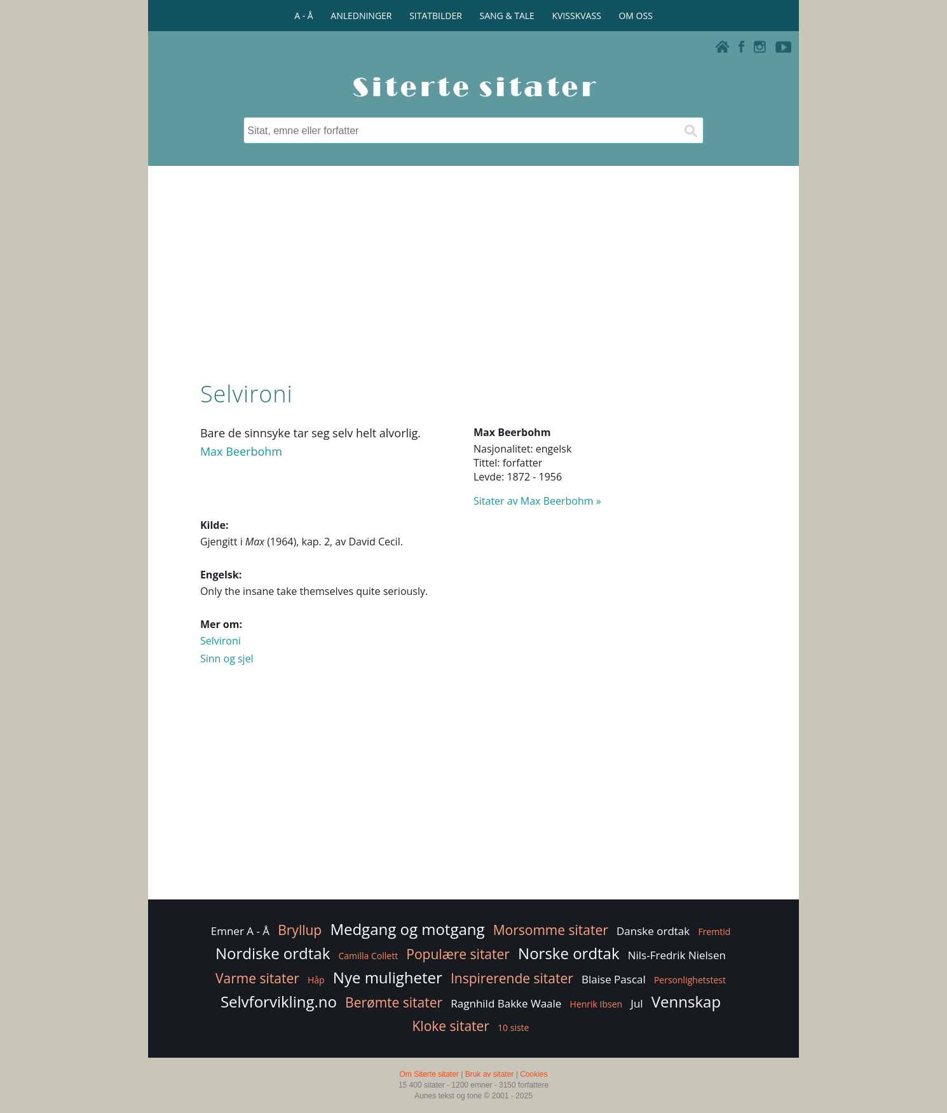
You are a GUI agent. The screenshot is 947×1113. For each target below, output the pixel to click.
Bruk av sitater (489, 1074)
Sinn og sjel (227, 659)
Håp (316, 980)
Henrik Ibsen (596, 1004)
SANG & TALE (507, 16)
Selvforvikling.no (279, 1001)
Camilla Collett (368, 956)
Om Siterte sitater (428, 1074)
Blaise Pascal (614, 979)
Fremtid (714, 931)
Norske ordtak (569, 953)
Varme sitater (257, 978)
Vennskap (686, 1001)
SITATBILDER (435, 16)
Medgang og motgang (407, 928)
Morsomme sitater (550, 930)
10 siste (513, 1027)
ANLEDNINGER (361, 16)
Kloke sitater (450, 1026)
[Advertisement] (473, 270)
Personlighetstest (690, 980)
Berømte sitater (393, 1002)
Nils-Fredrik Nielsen (677, 955)
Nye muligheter (387, 977)
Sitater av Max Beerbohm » (537, 501)
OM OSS (635, 16)
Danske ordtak (653, 931)
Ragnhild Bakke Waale (506, 1003)
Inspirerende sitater (512, 978)
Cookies (533, 1074)
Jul (636, 1003)
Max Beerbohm (241, 451)
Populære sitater (458, 954)
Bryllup (300, 930)
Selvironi (220, 641)
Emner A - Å (240, 931)
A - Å (303, 16)
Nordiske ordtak (272, 953)
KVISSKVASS (576, 16)
